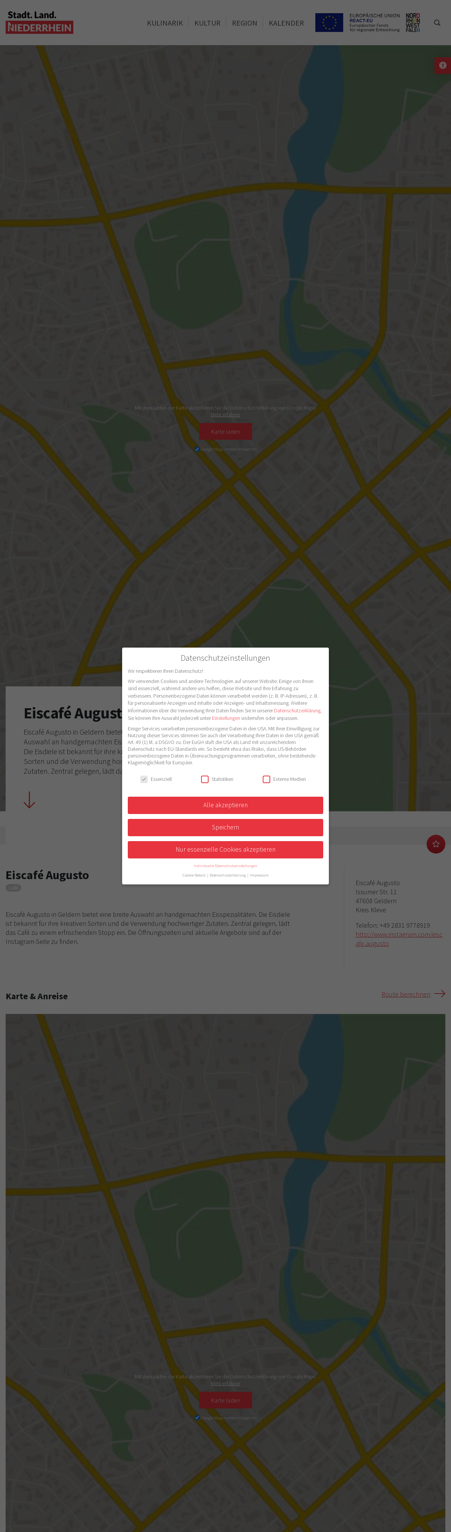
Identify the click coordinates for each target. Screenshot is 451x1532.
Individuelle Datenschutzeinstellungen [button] (225, 865)
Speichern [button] (225, 827)
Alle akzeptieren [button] (225, 805)
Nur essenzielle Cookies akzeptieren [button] (225, 849)
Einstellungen (226, 718)
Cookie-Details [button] (194, 875)
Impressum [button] (259, 875)
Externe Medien (284, 779)
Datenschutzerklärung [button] (228, 875)
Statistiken (217, 779)
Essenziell (156, 779)
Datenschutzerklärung (297, 710)
